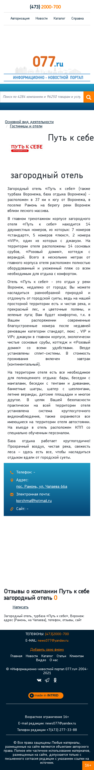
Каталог (59, 19)
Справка (77, 19)
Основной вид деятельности (29, 122)
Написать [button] (21, 607)
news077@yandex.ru (53, 641)
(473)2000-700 (57, 634)
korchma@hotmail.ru (34, 501)
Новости (42, 19)
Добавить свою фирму (47, 650)
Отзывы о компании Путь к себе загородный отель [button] (46, 595)
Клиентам (77, 656)
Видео (41, 660)
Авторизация (20, 19)
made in (47, 695)
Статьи (61, 656)
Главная (16, 656)
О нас (54, 660)
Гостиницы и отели (26, 126)
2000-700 (45, 7)
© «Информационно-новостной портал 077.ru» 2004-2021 (47, 671)
